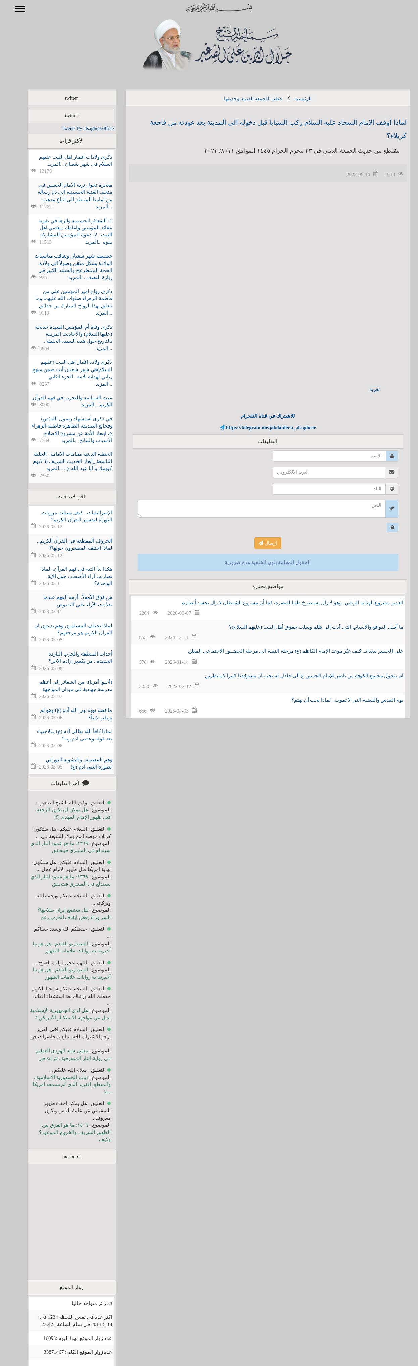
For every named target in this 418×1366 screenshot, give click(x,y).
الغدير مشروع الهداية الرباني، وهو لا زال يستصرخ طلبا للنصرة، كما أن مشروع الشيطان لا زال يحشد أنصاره (283, 602)
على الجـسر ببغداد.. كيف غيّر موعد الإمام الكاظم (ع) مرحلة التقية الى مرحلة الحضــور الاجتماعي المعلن (286, 651)
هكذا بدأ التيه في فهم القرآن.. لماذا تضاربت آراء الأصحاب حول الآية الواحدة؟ (67, 576)
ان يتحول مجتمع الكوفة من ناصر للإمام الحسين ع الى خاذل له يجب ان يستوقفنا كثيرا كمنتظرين (294, 675)
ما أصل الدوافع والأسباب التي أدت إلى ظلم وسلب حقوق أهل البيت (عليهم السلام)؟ (306, 627)
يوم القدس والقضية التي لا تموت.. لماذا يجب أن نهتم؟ (337, 700)
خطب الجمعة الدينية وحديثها (243, 98)
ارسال (258, 543)
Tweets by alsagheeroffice (78, 128)
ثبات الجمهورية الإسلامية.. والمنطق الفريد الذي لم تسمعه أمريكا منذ (62, 1084)
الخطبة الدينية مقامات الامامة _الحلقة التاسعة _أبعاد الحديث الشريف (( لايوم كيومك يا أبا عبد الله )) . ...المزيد (62, 461)
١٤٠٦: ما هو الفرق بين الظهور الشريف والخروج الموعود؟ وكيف (65, 1132)
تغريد (365, 389)
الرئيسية (293, 98)
